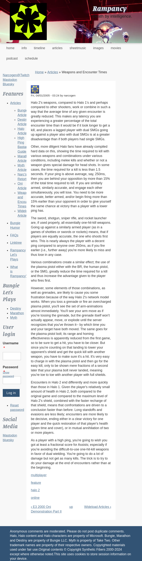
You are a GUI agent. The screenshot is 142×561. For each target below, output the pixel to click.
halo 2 (35, 490)
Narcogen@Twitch (16, 75)
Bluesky (8, 84)
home (10, 48)
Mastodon (10, 80)
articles (57, 48)
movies (116, 48)
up (71, 507)
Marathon (17, 313)
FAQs (14, 235)
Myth (13, 317)
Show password (8, 374)
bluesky (8, 440)
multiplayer (39, 475)
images (98, 48)
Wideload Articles (97, 507)
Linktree (16, 243)
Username (10, 345)
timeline (39, 48)
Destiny (15, 308)
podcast (12, 58)
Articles (15, 103)
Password (10, 369)
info (24, 48)
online (35, 498)
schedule (31, 58)
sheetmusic (78, 48)
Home (39, 72)
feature (36, 483)
